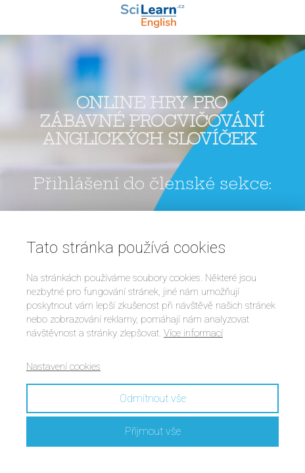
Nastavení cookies (63, 366)
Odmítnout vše (153, 398)
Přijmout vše (153, 431)
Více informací (193, 333)
